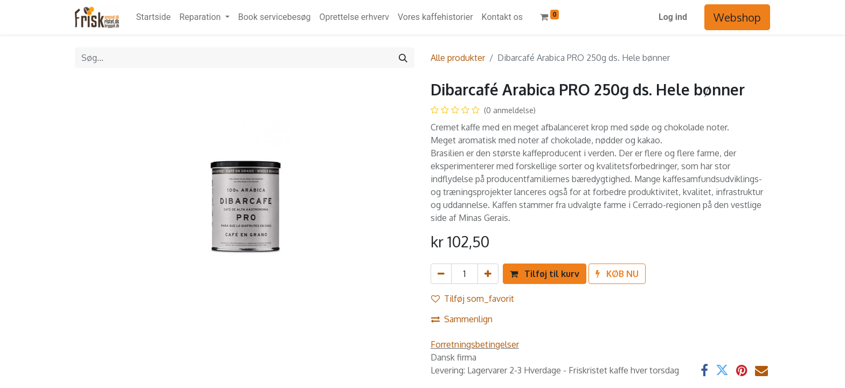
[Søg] (403, 57)
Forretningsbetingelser (475, 344)
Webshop (737, 17)
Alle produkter (458, 57)
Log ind (673, 17)
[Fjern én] (441, 274)
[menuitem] (153, 17)
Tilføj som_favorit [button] (472, 298)
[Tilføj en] (487, 274)
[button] (544, 274)
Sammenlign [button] (462, 319)
